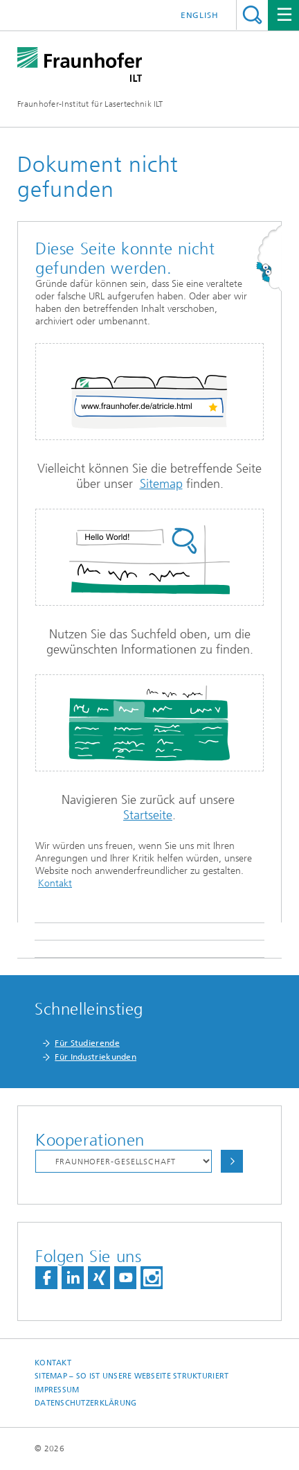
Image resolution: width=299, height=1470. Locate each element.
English (200, 15)
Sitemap (161, 483)
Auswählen (232, 1161)
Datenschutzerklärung (86, 1403)
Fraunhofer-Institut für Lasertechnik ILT (90, 104)
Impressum (57, 1389)
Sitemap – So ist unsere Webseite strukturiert (131, 1376)
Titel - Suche (252, 15)
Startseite (147, 815)
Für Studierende (87, 1043)
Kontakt (55, 883)
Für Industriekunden (95, 1057)
